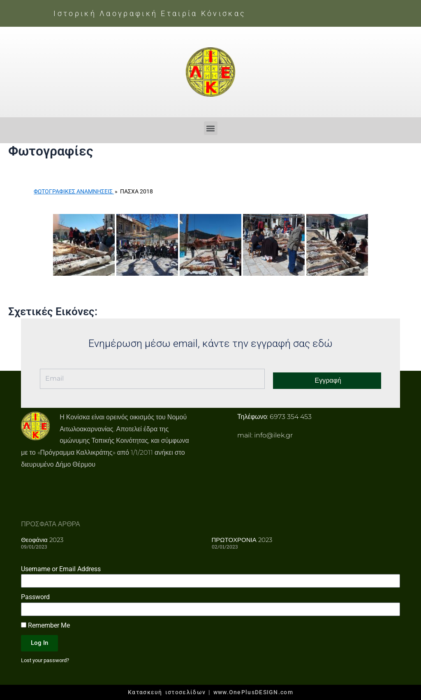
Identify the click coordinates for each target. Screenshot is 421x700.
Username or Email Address (61, 568)
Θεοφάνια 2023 (42, 540)
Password (35, 597)
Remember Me (45, 625)
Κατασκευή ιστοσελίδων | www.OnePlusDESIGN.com (210, 692)
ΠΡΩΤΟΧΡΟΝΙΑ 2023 (242, 540)
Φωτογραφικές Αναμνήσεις (74, 191)
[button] (210, 128)
